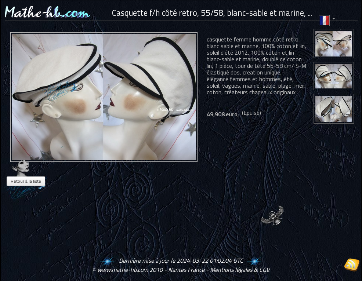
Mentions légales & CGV (239, 269)
